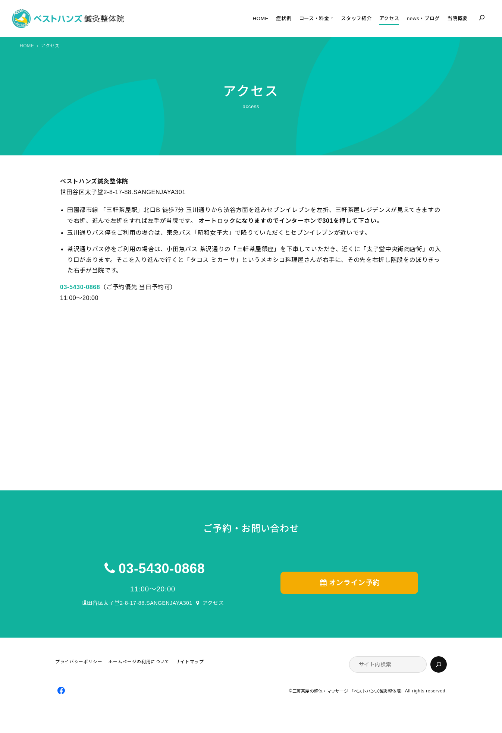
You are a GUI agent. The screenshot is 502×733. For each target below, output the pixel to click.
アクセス (213, 603)
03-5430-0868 (162, 568)
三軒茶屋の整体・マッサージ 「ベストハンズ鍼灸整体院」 (348, 691)
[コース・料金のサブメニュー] (331, 17)
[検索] (438, 664)
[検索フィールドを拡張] (482, 17)
